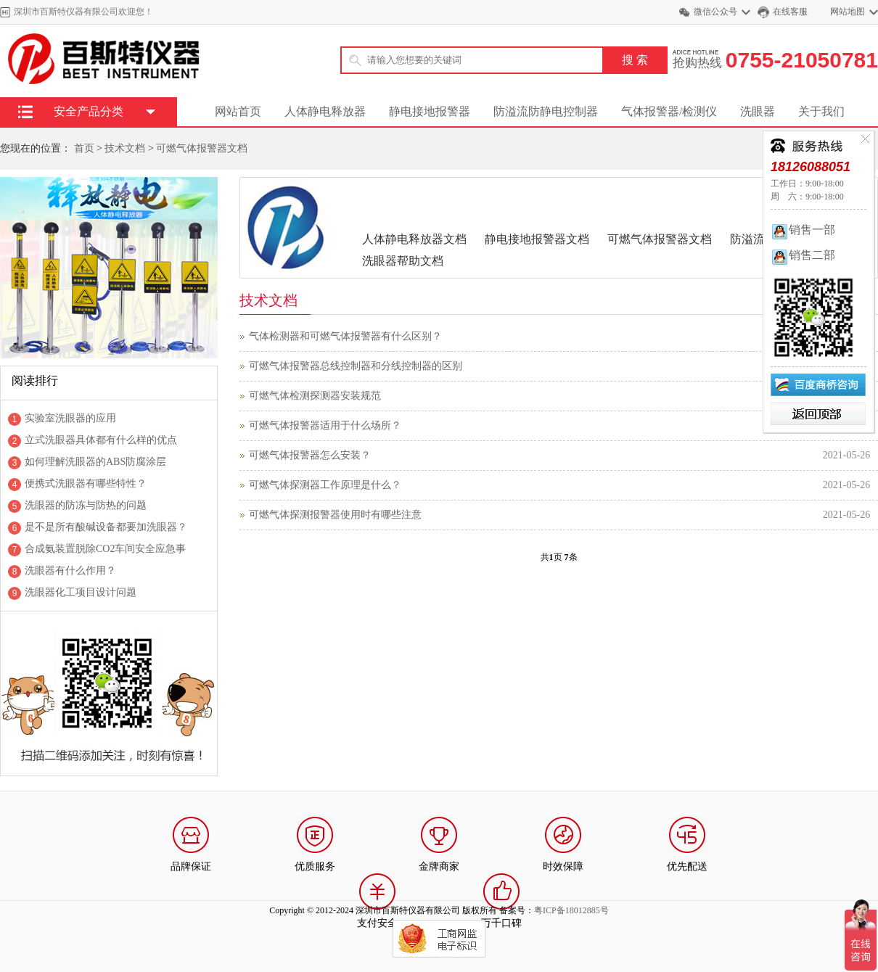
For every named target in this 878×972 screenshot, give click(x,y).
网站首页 (238, 111)
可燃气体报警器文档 (201, 148)
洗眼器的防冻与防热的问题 (86, 505)
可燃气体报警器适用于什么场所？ (325, 425)
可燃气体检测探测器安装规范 (315, 395)
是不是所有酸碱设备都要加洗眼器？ (106, 527)
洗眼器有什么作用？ (70, 570)
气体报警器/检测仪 (669, 111)
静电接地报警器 (429, 111)
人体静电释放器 (325, 111)
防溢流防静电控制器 (545, 111)
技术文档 (124, 148)
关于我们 (821, 111)
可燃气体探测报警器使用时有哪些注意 (335, 514)
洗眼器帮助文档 (402, 261)
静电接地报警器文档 (537, 239)
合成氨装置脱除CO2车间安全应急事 (105, 548)
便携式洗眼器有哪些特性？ (86, 483)
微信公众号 (715, 12)
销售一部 (803, 229)
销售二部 (803, 255)
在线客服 (790, 12)
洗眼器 (757, 111)
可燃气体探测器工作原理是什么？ (325, 484)
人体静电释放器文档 (414, 239)
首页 (84, 148)
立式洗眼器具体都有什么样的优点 (101, 439)
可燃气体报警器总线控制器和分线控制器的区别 (355, 366)
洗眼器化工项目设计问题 (80, 592)
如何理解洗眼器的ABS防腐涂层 (95, 461)
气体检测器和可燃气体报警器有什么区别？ (345, 336)
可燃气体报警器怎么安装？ (310, 455)
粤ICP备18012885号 (571, 910)
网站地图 (847, 12)
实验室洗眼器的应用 (70, 418)
